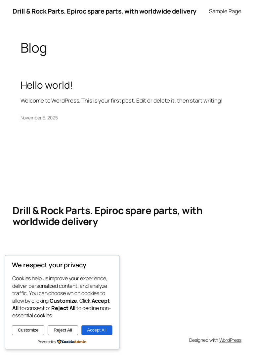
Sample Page (225, 11)
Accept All (96, 330)
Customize (28, 330)
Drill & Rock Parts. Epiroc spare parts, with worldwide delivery (104, 11)
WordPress (230, 340)
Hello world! (47, 84)
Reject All (63, 330)
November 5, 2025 (39, 117)
